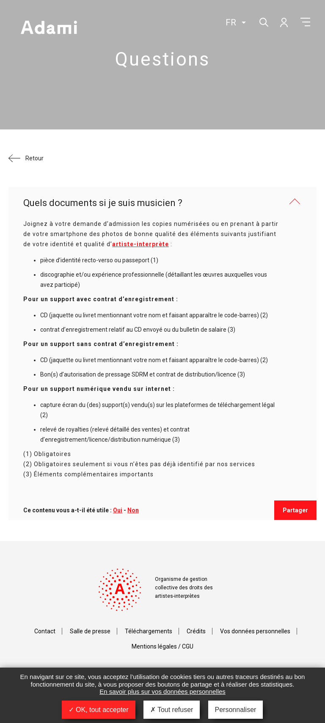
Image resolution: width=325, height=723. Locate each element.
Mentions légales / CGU (162, 646)
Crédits (196, 631)
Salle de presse (90, 631)
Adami (48, 28)
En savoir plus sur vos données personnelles (162, 691)
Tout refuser (171, 709)
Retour (34, 158)
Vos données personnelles (255, 631)
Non (133, 510)
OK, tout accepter (99, 709)
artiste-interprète (140, 244)
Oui (117, 510)
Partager (295, 510)
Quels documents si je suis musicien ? (102, 203)
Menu (305, 22)
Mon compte (283, 22)
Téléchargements (148, 631)
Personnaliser (235, 709)
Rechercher (263, 21)
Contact (44, 631)
